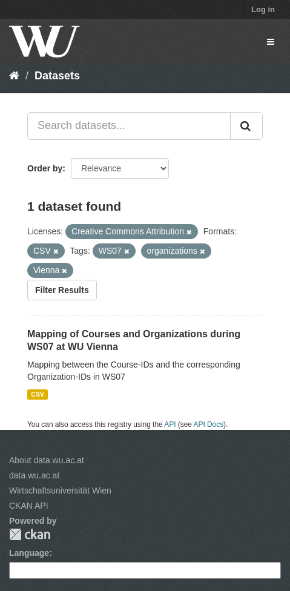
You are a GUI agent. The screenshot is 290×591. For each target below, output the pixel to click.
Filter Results (62, 290)
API (170, 424)
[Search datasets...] (129, 126)
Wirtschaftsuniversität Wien (60, 490)
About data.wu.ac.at (46, 460)
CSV (37, 394)
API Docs (209, 424)
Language (29, 553)
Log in (263, 9)
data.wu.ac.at (34, 475)
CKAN (29, 534)
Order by (44, 168)
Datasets (57, 76)
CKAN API (28, 505)
